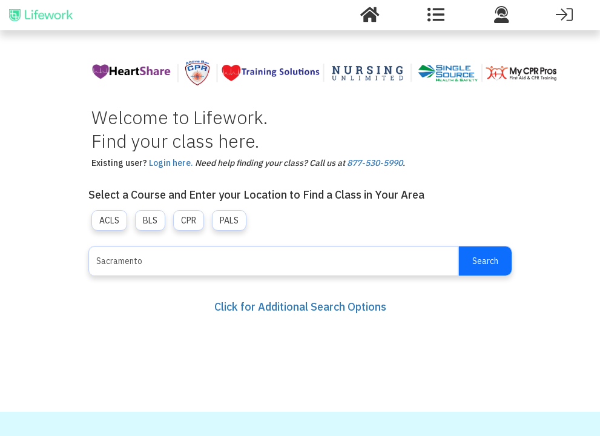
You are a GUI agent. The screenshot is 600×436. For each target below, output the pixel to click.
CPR (188, 220)
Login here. (171, 162)
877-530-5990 (375, 162)
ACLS (109, 220)
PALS (229, 220)
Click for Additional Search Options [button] (300, 307)
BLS (150, 220)
